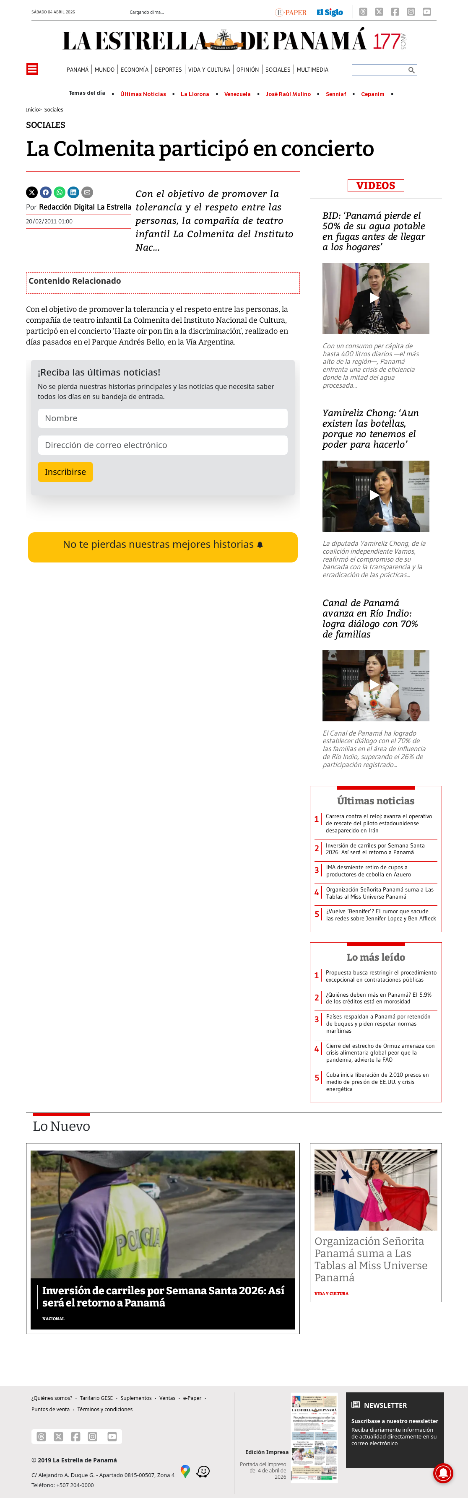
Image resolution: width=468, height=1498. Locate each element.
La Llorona (195, 94)
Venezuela (237, 94)
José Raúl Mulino (288, 94)
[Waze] (203, 1471)
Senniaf (336, 94)
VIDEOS (375, 186)
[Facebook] (395, 11)
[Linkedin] (73, 191)
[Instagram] (411, 11)
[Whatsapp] (59, 191)
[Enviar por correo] (87, 191)
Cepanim (373, 94)
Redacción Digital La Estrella (85, 207)
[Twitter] (32, 191)
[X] (379, 11)
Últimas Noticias (143, 94)
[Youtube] (427, 11)
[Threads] (363, 11)
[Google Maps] (185, 1471)
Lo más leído (376, 957)
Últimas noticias (376, 801)
